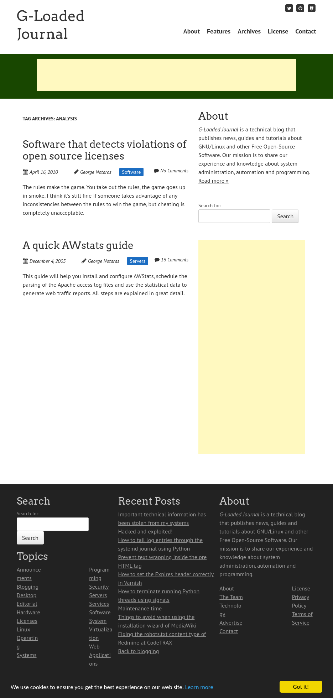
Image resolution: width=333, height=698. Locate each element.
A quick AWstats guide (78, 245)
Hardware (28, 612)
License (278, 31)
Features (218, 31)
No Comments (174, 170)
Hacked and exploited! (145, 531)
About (191, 31)
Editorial (27, 603)
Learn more (199, 687)
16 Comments (174, 259)
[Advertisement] (166, 75)
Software (131, 172)
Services (99, 603)
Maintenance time (140, 608)
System (97, 620)
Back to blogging (138, 651)
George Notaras (95, 172)
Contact (305, 31)
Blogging (27, 586)
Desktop (26, 595)
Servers (138, 261)
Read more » (213, 180)
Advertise (230, 622)
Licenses (27, 620)
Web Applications (100, 655)
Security (99, 586)
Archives (249, 31)
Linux (23, 629)
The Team (231, 596)
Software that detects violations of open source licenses (105, 150)
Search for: (209, 205)
